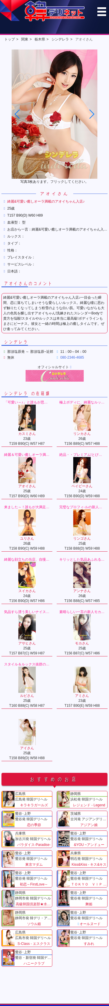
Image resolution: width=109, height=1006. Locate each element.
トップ (9, 39)
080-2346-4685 (72, 357)
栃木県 (40, 39)
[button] (91, 114)
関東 (24, 39)
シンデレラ (60, 39)
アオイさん (84, 39)
